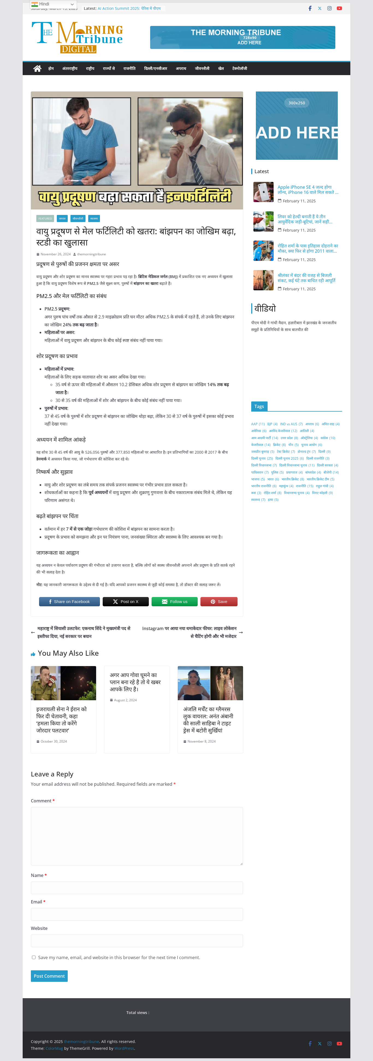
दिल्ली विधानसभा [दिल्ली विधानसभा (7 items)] (264, 465)
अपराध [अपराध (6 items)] (312, 424)
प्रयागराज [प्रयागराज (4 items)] (294, 472)
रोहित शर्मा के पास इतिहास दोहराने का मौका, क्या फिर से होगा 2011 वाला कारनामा (308, 248)
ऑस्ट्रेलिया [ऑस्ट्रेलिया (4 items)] (309, 438)
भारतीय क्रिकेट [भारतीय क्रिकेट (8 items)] (293, 479)
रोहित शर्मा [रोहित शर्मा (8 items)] (273, 493)
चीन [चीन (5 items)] (293, 445)
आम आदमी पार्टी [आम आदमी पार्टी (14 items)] (264, 438)
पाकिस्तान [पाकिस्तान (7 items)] (260, 472)
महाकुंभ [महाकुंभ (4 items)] (286, 486)
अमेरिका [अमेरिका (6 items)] (259, 431)
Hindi (40, 4)
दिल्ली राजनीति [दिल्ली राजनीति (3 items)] (318, 459)
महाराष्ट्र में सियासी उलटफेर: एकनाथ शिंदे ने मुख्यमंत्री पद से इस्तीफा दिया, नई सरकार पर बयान (80, 632)
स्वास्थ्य (94, 218)
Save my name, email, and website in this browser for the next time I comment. (119, 957)
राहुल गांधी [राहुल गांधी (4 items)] (325, 486)
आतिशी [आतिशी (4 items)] (307, 431)
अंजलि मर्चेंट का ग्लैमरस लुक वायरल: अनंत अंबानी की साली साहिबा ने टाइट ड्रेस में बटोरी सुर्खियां (208, 719)
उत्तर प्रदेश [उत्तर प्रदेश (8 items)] (289, 438)
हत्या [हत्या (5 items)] (273, 500)
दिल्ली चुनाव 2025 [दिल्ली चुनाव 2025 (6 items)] (290, 459)
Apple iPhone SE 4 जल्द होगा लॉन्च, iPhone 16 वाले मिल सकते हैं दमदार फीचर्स (308, 190)
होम (51, 68)
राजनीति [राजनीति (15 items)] (304, 486)
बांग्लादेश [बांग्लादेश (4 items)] (313, 472)
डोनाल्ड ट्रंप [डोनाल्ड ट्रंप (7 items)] (307, 452)
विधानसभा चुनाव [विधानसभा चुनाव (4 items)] (297, 493)
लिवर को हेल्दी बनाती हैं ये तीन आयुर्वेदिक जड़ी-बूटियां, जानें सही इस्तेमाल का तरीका (303, 219)
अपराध (181, 68)
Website (39, 928)
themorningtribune (91, 254)
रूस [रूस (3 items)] (256, 493)
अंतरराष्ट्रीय (69, 68)
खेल (221, 68)
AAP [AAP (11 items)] (258, 424)
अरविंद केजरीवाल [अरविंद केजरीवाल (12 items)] (283, 431)
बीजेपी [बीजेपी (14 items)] (331, 472)
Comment (43, 801)
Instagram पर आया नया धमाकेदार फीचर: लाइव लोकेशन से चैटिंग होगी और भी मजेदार (192, 632)
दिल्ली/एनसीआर (155, 68)
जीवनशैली (202, 68)
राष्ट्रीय (90, 68)
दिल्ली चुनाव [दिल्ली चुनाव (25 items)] (262, 459)
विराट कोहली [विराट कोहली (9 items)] (322, 493)
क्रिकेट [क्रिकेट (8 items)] (279, 445)
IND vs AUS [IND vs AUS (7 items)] (291, 424)
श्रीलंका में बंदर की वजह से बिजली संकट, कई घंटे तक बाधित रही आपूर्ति (306, 278)
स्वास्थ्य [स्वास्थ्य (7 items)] (258, 500)
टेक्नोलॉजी (239, 68)
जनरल (62, 218)
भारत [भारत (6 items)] (273, 479)
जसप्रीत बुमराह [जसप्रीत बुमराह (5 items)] (262, 452)
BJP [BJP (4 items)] (272, 424)
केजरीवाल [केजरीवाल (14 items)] (261, 445)
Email (38, 902)
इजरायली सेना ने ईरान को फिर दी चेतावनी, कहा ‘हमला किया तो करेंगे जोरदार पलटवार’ (61, 719)
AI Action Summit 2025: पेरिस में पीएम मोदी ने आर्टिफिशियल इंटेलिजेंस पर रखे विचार (130, 11)
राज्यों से (109, 68)
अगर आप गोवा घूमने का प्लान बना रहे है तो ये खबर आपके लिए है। (135, 682)
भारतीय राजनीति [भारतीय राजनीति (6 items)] (264, 486)
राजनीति (129, 68)
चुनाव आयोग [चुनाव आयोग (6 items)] (311, 445)
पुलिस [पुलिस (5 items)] (277, 472)
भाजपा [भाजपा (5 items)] (258, 479)
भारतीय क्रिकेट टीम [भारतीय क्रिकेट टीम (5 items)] (320, 479)
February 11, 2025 (299, 200)
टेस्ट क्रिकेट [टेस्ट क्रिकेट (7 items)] (286, 452)
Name (39, 875)
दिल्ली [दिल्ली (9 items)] (324, 452)
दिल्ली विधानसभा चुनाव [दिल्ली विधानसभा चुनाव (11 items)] (297, 465)
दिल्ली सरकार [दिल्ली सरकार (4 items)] (327, 465)
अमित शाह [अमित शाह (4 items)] (331, 424)
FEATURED (45, 218)
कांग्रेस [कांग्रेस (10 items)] (328, 438)
